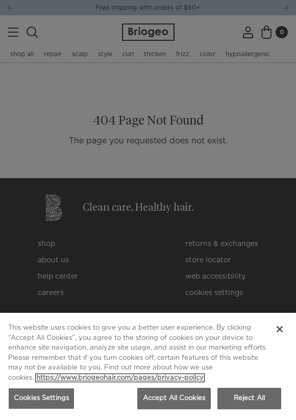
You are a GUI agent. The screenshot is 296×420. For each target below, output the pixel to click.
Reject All (249, 398)
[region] (148, 366)
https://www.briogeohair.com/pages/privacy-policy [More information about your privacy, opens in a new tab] (120, 378)
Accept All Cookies (174, 398)
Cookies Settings (41, 398)
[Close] (279, 329)
